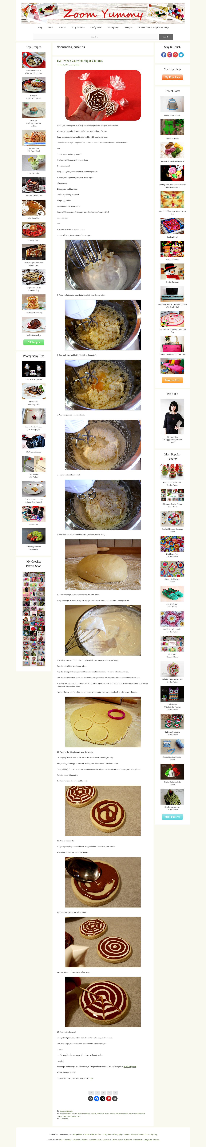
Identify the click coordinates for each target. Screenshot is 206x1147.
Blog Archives (78, 27)
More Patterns (172, 816)
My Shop (154, 1134)
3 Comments (64, 1118)
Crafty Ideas (96, 27)
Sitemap (133, 1134)
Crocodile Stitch (95, 1140)
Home (114, 1140)
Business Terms (143, 1134)
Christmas (67, 1140)
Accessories (107, 1140)
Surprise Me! (172, 380)
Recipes (128, 27)
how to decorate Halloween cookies (116, 1113)
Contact (62, 27)
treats (78, 1116)
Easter (120, 1140)
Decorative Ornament (80, 1140)
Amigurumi (147, 1140)
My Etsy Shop (172, 77)
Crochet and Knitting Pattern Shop (153, 27)
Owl (61, 1140)
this (91, 1078)
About (50, 27)
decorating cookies (84, 1113)
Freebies (156, 1140)
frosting (93, 1113)
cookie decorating (65, 1113)
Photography (113, 27)
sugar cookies (71, 1116)
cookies (62, 1111)
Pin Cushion (137, 1140)
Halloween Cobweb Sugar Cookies (80, 61)
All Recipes (34, 342)
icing (64, 1116)
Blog (39, 27)
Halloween (68, 1111)
